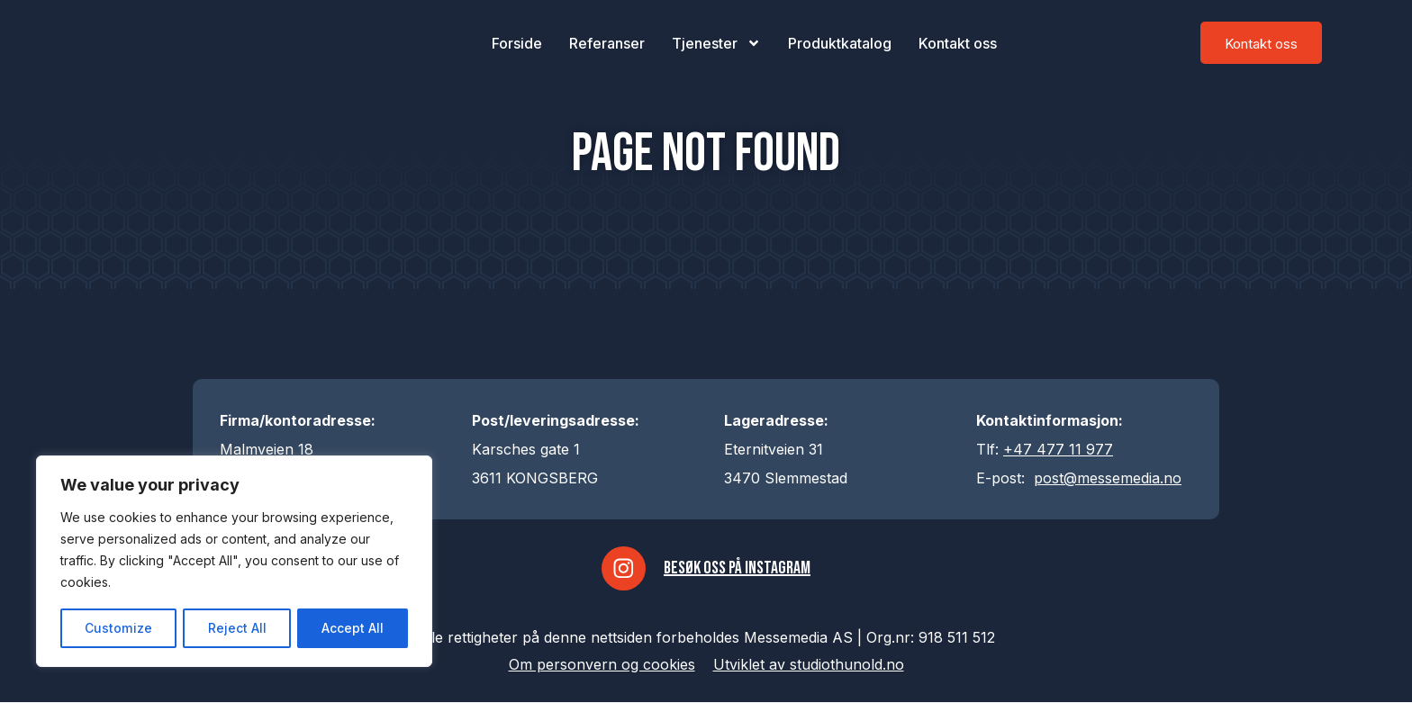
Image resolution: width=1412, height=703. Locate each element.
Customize (118, 627)
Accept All (352, 627)
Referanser (607, 43)
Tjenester (716, 43)
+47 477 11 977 (1058, 449)
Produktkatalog (840, 43)
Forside (517, 43)
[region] (234, 561)
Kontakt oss (958, 43)
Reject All (236, 627)
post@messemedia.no (1107, 478)
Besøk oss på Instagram (738, 569)
